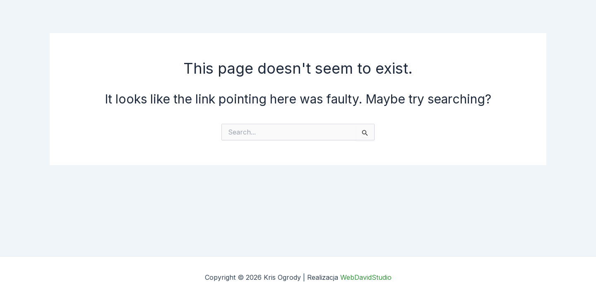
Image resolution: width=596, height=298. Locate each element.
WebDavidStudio (366, 277)
